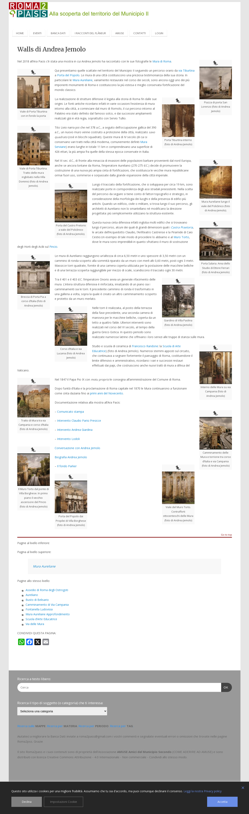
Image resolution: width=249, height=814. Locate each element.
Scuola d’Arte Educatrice (41, 619)
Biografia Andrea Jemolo (71, 457)
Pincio (53, 247)
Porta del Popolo (68, 75)
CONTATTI (139, 33)
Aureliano (32, 595)
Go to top (226, 535)
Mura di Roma (161, 61)
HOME (20, 33)
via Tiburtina (186, 70)
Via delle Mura (35, 624)
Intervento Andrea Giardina (74, 430)
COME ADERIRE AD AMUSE (192, 752)
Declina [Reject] (27, 802)
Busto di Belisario (37, 600)
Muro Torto (181, 237)
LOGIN (159, 33)
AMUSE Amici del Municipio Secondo (144, 752)
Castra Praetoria (182, 227)
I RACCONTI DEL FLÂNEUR (90, 33)
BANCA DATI (58, 33)
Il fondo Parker (67, 466)
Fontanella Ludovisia (39, 609)
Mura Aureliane (82, 80)
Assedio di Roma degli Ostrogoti (47, 590)
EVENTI (37, 33)
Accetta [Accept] (222, 802)
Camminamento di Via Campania (47, 605)
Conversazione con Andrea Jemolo (77, 448)
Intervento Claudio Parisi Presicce (79, 420)
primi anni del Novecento (106, 393)
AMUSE (119, 33)
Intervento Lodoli (68, 439)
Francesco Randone (145, 346)
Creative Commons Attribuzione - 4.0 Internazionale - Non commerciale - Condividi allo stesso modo (117, 757)
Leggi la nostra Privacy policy (203, 791)
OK (224, 687)
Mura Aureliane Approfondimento (48, 614)
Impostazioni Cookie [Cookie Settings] (63, 802)
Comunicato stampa (70, 412)
